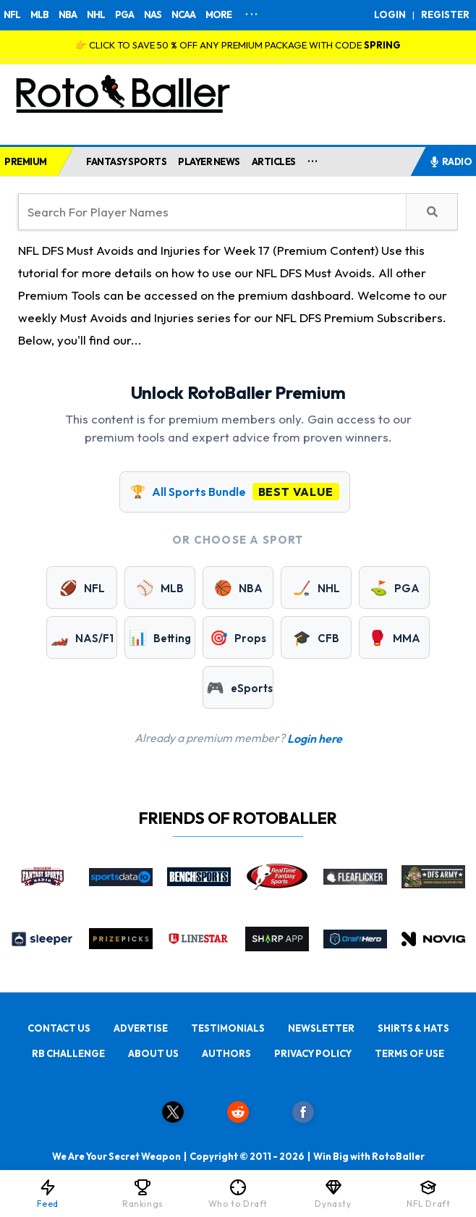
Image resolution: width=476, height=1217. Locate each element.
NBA (68, 14)
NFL (12, 14)
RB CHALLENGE (68, 1053)
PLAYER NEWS (209, 161)
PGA (124, 14)
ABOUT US (153, 1053)
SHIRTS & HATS (413, 1028)
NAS (152, 14)
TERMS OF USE (409, 1053)
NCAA (183, 14)
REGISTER (445, 14)
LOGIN (390, 14)
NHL (96, 14)
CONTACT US (58, 1028)
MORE (218, 14)
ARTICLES (274, 161)
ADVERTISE (141, 1028)
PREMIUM (25, 161)
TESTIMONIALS (228, 1028)
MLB (39, 14)
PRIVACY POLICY (313, 1053)
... (312, 158)
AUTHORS (226, 1053)
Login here (314, 738)
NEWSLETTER (321, 1028)
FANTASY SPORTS (126, 161)
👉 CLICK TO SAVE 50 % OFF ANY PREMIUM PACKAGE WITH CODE (238, 45)
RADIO (450, 161)
